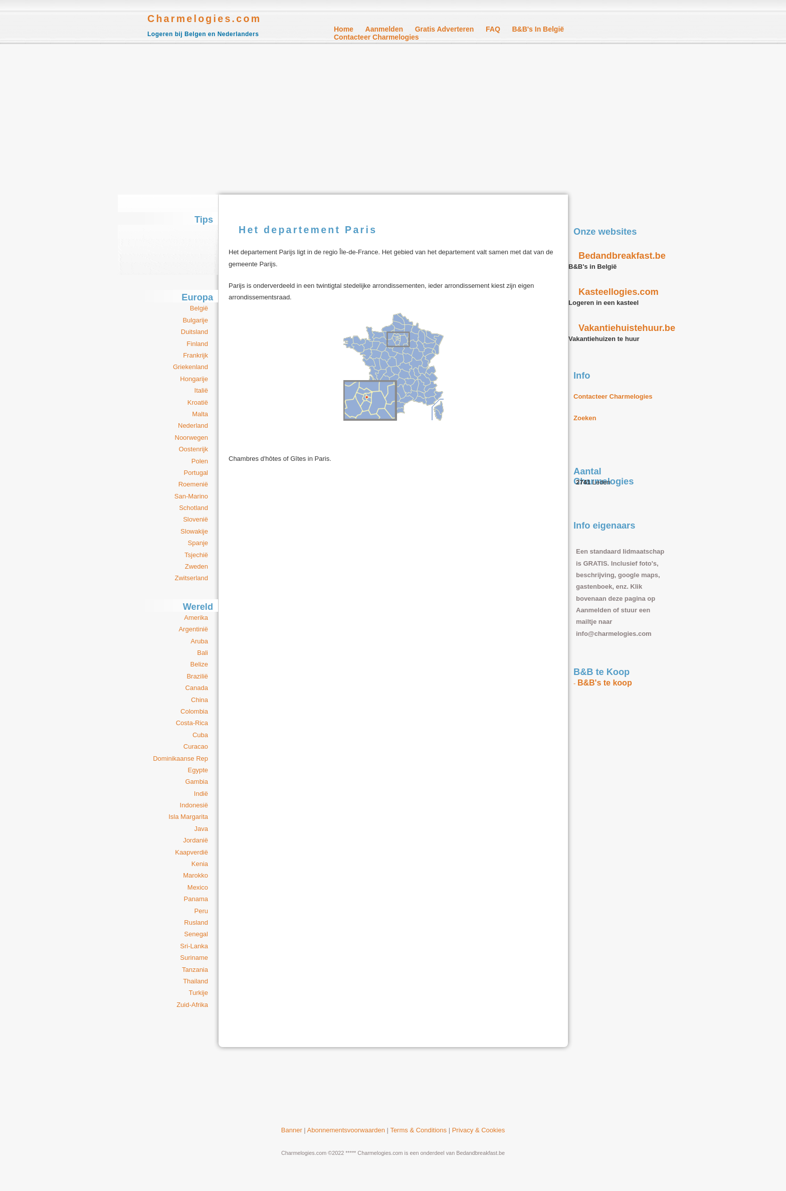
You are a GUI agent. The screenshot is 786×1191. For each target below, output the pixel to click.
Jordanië (195, 840)
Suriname (194, 957)
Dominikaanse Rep (180, 758)
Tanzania (195, 969)
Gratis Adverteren (444, 29)
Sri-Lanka (194, 946)
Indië (201, 793)
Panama (196, 899)
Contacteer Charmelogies (376, 37)
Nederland (193, 425)
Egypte (198, 770)
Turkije (198, 992)
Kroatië (197, 402)
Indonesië (194, 805)
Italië (201, 390)
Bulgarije (195, 320)
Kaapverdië (191, 852)
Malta (200, 414)
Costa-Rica (192, 723)
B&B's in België (538, 29)
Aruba (199, 641)
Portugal (196, 472)
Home (343, 29)
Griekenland (190, 367)
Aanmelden (384, 29)
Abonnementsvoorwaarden (346, 1130)
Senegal (196, 934)
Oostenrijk (193, 449)
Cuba (200, 735)
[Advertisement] (393, 119)
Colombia (194, 711)
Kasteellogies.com (618, 292)
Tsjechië (196, 555)
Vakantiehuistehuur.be (626, 328)
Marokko (195, 875)
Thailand (195, 981)
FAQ (493, 29)
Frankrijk (195, 355)
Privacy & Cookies (478, 1130)
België (199, 308)
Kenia (199, 864)
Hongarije (194, 379)
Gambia (196, 781)
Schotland (193, 508)
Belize (199, 664)
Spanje (198, 543)
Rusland (196, 922)
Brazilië (197, 676)
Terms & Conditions (418, 1130)
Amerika (196, 617)
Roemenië (193, 484)
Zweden (196, 566)
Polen (199, 461)
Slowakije (194, 531)
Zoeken (585, 418)
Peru (201, 911)
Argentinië (193, 629)
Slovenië (195, 519)
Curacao (195, 746)
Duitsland (194, 331)
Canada (196, 688)
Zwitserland (191, 578)
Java (201, 828)
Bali (202, 652)
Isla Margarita (188, 816)
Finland (197, 344)
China (199, 700)
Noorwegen (192, 437)
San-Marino (191, 496)
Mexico (197, 887)
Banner (291, 1130)
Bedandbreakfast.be (622, 256)
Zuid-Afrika (192, 1004)
